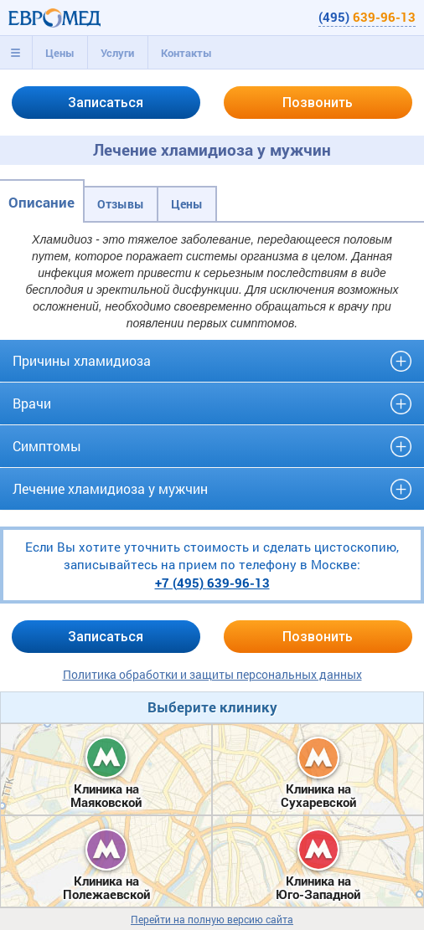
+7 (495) (212, 582)
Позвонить (317, 102)
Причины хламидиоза (82, 360)
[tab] (16, 52)
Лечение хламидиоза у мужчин (110, 488)
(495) (367, 16)
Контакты (186, 52)
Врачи (32, 403)
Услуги (117, 52)
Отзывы (120, 204)
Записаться (105, 102)
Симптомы (47, 446)
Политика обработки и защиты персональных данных (212, 674)
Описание (41, 202)
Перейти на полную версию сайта (212, 919)
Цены (60, 52)
